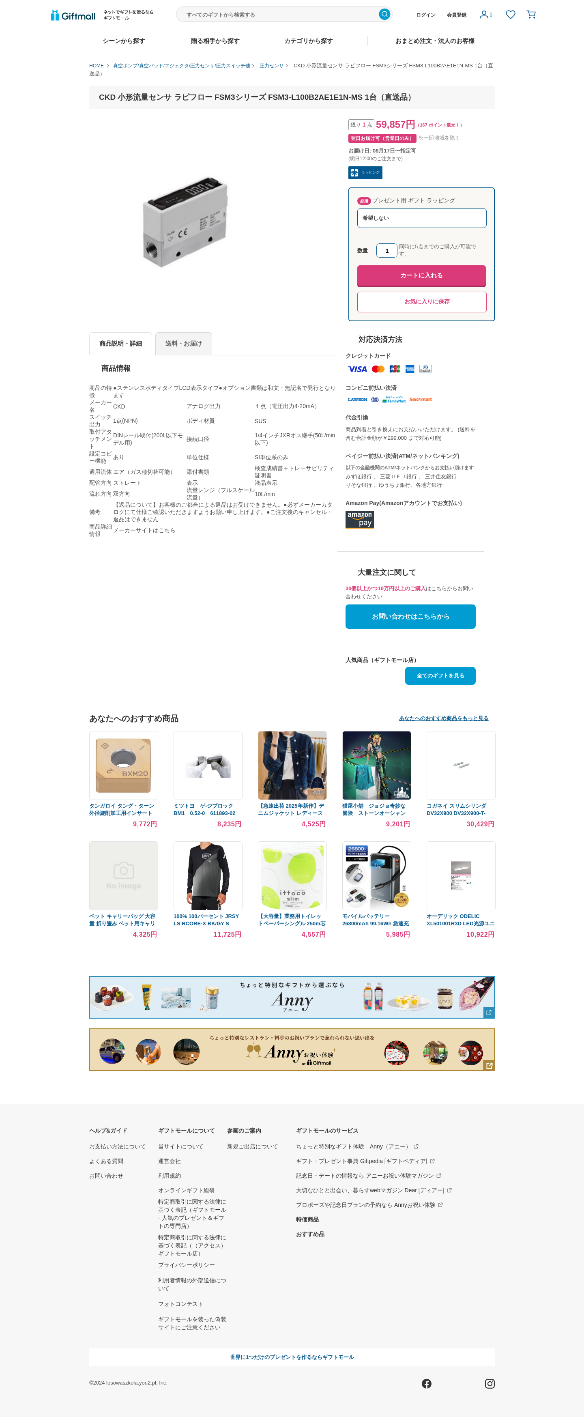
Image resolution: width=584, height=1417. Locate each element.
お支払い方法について (117, 1146)
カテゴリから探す (308, 40)
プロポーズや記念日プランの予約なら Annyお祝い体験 (370, 1205)
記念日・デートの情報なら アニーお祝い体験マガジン (369, 1175)
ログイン (426, 15)
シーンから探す (124, 40)
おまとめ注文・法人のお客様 (434, 40)
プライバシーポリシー (186, 1265)
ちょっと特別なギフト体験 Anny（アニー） (357, 1146)
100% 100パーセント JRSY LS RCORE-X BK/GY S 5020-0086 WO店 (206, 923)
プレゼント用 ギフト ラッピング (406, 201)
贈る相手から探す (215, 40)
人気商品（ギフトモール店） (382, 660)
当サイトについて (181, 1146)
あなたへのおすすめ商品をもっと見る (444, 718)
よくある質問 (106, 1161)
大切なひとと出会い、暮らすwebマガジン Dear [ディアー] (374, 1190)
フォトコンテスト (181, 1304)
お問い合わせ (106, 1175)
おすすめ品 (310, 1234)
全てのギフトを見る (440, 676)
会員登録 (456, 15)
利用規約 (169, 1175)
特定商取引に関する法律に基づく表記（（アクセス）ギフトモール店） (192, 1245)
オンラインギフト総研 (186, 1190)
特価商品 (307, 1219)
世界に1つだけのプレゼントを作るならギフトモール (292, 1357)
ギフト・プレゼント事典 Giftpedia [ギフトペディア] (366, 1161)
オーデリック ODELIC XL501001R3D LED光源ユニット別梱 (461, 923)
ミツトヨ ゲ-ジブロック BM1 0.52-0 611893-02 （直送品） (207, 813)
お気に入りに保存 (427, 301)
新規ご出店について (252, 1146)
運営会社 (169, 1161)
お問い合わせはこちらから (411, 616)
